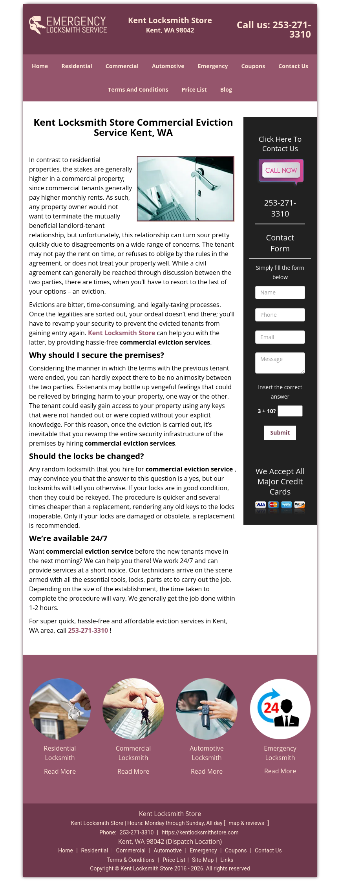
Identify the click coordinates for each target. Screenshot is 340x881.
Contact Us (293, 66)
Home (40, 66)
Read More (60, 771)
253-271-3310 (291, 29)
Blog (226, 89)
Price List (194, 89)
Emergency (213, 66)
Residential (77, 66)
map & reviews (246, 823)
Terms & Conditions (131, 860)
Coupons (253, 66)
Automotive (168, 66)
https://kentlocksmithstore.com (200, 832)
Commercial (122, 66)
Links (226, 860)
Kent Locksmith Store (121, 333)
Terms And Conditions (138, 89)
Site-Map (203, 860)
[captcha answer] (290, 411)
